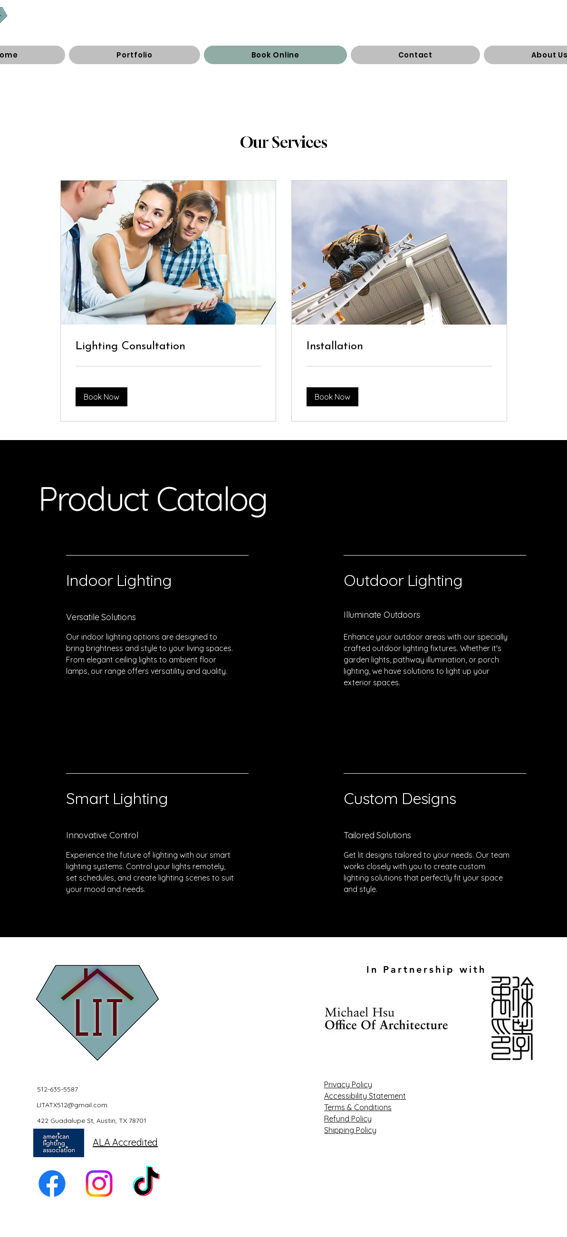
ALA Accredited (125, 1142)
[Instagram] (99, 1183)
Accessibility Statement (365, 1096)
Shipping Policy (350, 1130)
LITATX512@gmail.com (72, 1105)
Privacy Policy (348, 1084)
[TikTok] (146, 1183)
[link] (168, 347)
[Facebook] (52, 1183)
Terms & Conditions (358, 1107)
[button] (101, 396)
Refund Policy (348, 1118)
